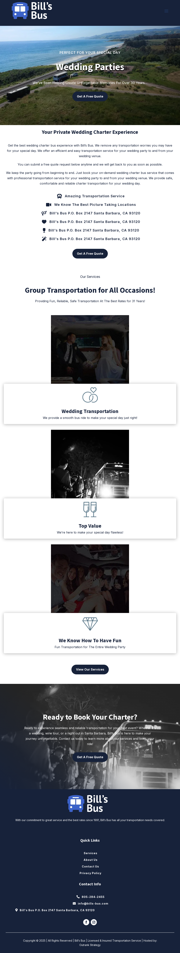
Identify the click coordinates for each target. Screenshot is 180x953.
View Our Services (90, 669)
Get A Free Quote (90, 96)
